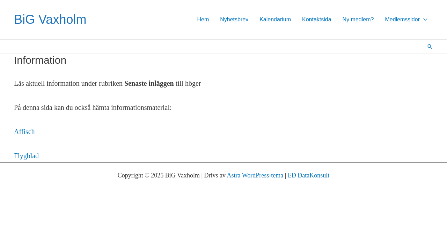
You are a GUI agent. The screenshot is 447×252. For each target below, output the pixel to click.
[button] (430, 46)
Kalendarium (275, 19)
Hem (203, 19)
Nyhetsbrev (234, 19)
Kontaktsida (316, 19)
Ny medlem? (358, 19)
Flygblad (26, 156)
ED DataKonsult (308, 175)
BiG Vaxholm (50, 19)
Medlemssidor (402, 19)
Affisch (24, 131)
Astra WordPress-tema (255, 175)
